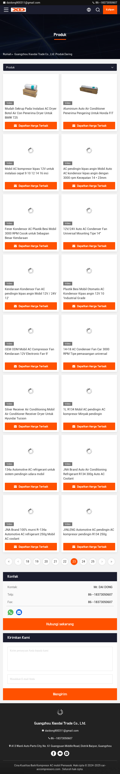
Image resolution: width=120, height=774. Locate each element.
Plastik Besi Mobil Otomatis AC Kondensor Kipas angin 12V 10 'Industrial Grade (83, 293)
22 (64, 561)
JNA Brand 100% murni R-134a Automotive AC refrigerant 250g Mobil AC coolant (30, 534)
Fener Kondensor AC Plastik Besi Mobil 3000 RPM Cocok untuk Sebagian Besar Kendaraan (30, 233)
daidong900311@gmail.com (21, 2)
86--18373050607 (104, 2)
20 (46, 561)
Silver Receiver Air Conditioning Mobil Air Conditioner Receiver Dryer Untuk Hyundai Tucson (29, 414)
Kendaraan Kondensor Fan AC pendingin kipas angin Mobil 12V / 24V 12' (30, 293)
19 (36, 561)
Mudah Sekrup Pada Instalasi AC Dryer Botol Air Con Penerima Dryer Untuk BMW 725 (31, 113)
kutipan (110, 9)
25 (92, 561)
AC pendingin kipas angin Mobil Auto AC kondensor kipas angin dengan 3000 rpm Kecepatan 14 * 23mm (87, 173)
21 (55, 561)
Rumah (7, 54)
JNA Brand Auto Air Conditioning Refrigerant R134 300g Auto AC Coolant (85, 474)
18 (27, 561)
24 (83, 561)
